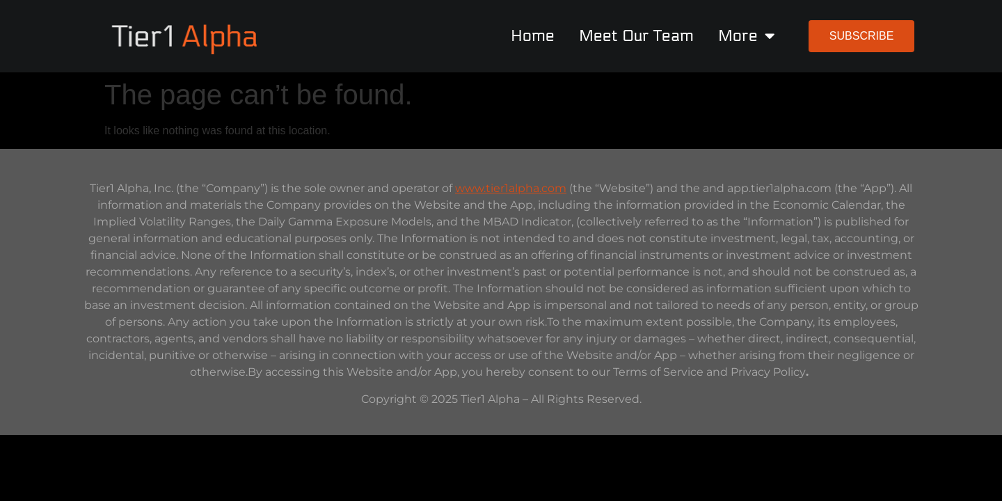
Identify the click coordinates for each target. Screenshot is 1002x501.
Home (533, 35)
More (746, 36)
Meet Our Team (636, 35)
